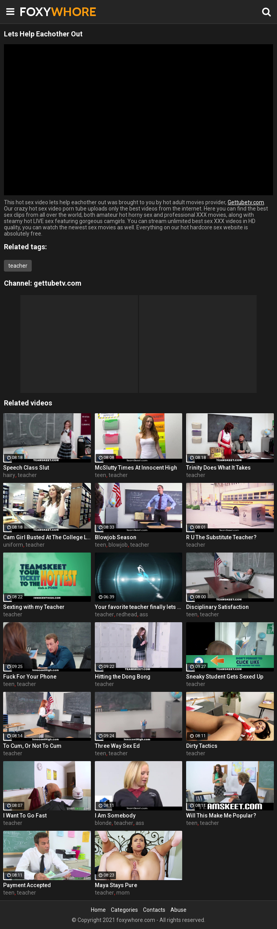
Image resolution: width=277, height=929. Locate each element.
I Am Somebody (115, 815)
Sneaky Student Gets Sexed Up (224, 676)
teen (100, 475)
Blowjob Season (115, 537)
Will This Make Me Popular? (221, 815)
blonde (103, 823)
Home (98, 910)
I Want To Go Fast (25, 815)
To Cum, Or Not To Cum (32, 746)
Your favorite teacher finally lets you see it (139, 607)
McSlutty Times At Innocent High (136, 467)
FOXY (39, 11)
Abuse (178, 910)
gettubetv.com (57, 283)
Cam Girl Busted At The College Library (47, 537)
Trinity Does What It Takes (218, 467)
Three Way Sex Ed (117, 746)
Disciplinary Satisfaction (217, 607)
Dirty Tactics (201, 746)
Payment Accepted (27, 885)
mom (123, 892)
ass (143, 614)
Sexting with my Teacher (34, 607)
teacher (17, 266)
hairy (9, 475)
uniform (13, 545)
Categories (124, 910)
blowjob (118, 545)
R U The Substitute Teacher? (221, 537)
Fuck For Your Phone (29, 676)
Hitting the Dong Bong (122, 676)
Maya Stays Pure (116, 885)
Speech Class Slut (26, 467)
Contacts (154, 910)
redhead (126, 614)
